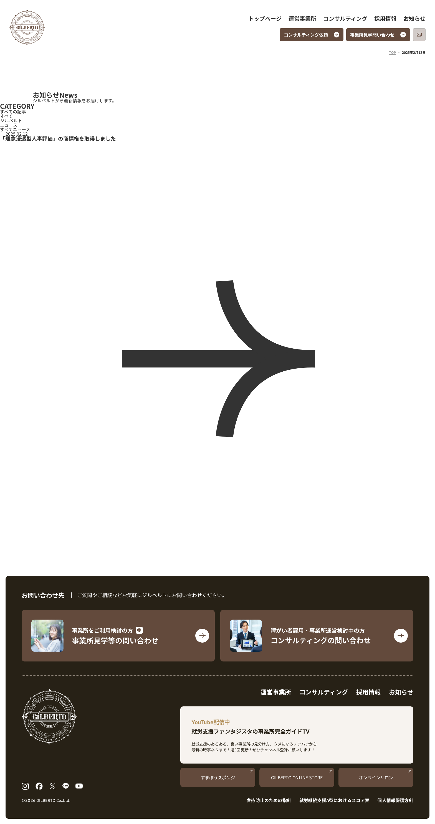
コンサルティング (345, 18)
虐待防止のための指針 (268, 800)
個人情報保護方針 (395, 800)
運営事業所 (302, 18)
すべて (6, 116)
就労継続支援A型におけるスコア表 (334, 800)
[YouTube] (79, 786)
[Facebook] (39, 786)
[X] (52, 786)
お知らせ (414, 18)
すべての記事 (13, 111)
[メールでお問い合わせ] (419, 34)
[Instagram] (25, 786)
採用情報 (385, 18)
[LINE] (65, 786)
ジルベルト (11, 120)
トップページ (265, 18)
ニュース (8, 124)
